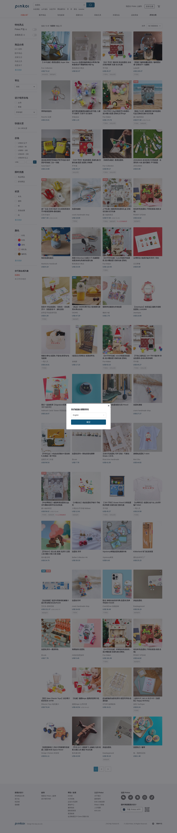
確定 (88, 422)
